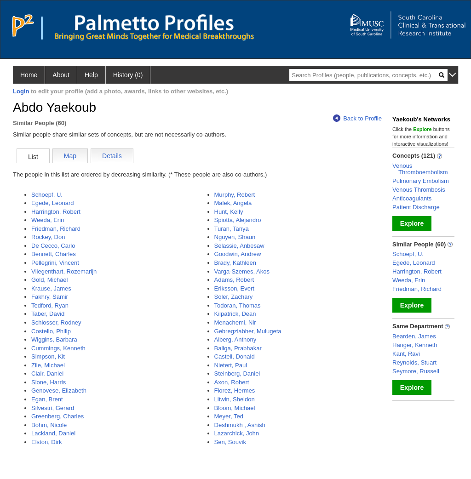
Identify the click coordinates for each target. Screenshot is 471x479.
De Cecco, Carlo (53, 245)
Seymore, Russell (415, 371)
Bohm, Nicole (49, 425)
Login (21, 91)
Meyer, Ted (228, 416)
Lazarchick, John (236, 433)
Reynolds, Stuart (414, 362)
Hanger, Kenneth (414, 345)
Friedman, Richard (55, 228)
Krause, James (51, 288)
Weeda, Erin (47, 220)
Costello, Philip (51, 331)
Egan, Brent (47, 399)
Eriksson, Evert (234, 288)
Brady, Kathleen (235, 262)
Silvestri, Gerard (52, 408)
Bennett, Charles (53, 254)
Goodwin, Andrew (237, 254)
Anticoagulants (411, 198)
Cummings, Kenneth (58, 348)
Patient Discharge (416, 207)
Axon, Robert (231, 382)
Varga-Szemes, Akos (242, 271)
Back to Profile (357, 118)
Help (91, 75)
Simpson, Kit (48, 356)
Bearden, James (414, 336)
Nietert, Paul (230, 365)
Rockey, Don (48, 237)
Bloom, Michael (234, 408)
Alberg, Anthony (235, 339)
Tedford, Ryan (50, 305)
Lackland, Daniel (53, 433)
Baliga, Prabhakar (238, 348)
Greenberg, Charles (57, 416)
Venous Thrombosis (418, 189)
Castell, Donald (234, 356)
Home (28, 75)
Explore (412, 223)
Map (70, 156)
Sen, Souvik (230, 442)
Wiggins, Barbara (54, 339)
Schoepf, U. (47, 194)
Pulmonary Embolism (420, 180)
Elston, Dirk (46, 442)
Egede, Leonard (52, 203)
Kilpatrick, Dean (235, 313)
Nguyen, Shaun (235, 237)
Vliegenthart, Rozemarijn (64, 271)
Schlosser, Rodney (56, 322)
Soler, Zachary (233, 296)
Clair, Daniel (47, 373)
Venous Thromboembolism (420, 169)
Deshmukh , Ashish (239, 425)
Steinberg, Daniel (237, 373)
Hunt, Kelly (228, 211)
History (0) (128, 75)
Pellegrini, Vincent (55, 262)
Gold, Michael (49, 279)
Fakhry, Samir (49, 296)
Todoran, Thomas (237, 305)
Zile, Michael (48, 365)
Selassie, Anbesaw (239, 245)
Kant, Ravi (406, 353)
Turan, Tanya (231, 228)
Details (112, 156)
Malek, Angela (233, 203)
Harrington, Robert (55, 211)
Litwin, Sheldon (234, 399)
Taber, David (47, 313)
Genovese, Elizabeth (58, 390)
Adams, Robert (234, 279)
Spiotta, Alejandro (237, 220)
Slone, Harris (48, 382)
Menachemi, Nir (235, 322)
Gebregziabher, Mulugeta (247, 331)
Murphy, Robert (234, 194)
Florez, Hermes (234, 390)
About (60, 75)
